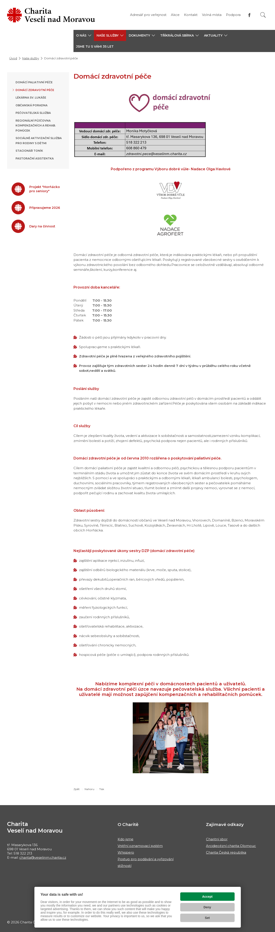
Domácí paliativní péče (34, 82)
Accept (207, 896)
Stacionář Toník (29, 150)
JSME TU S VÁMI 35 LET (95, 46)
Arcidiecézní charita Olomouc (231, 846)
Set (207, 918)
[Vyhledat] (263, 15)
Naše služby (30, 58)
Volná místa (212, 15)
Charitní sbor (217, 839)
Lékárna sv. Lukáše (31, 97)
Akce (175, 15)
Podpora (233, 15)
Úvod (13, 58)
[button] (83, 35)
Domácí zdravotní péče (35, 90)
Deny (207, 907)
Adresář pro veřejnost (148, 15)
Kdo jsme (125, 839)
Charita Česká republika (226, 852)
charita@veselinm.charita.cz (42, 857)
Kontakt (191, 15)
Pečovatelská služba (33, 112)
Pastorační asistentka (35, 158)
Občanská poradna (31, 105)
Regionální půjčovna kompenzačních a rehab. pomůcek (36, 125)
